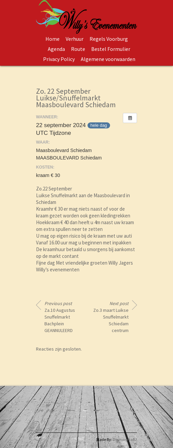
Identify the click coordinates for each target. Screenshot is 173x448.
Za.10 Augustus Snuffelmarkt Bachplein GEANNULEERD (59, 316)
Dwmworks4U (125, 439)
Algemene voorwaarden (108, 59)
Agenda (56, 49)
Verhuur (74, 38)
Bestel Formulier (110, 49)
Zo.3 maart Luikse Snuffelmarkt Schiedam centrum (111, 316)
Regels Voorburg (109, 38)
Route (78, 49)
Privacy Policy (59, 59)
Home (52, 38)
